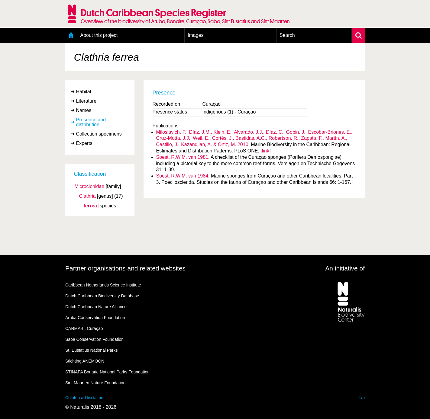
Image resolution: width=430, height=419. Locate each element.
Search (287, 35)
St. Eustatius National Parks (91, 350)
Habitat (84, 91)
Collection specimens (99, 133)
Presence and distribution (91, 122)
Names (84, 110)
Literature (86, 101)
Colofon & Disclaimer (85, 397)
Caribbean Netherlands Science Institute (103, 285)
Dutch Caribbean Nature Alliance (96, 306)
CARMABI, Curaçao (84, 328)
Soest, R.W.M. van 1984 (182, 175)
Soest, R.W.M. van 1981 (182, 157)
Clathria (87, 196)
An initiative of (345, 268)
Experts (84, 143)
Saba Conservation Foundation (94, 339)
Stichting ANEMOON (84, 361)
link (265, 150)
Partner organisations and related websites (125, 268)
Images (195, 35)
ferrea (90, 205)
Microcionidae (90, 186)
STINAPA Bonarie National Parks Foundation (107, 371)
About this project (99, 35)
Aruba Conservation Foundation (95, 317)
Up (362, 397)
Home (71, 35)
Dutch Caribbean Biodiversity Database (102, 295)
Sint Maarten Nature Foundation (95, 382)
